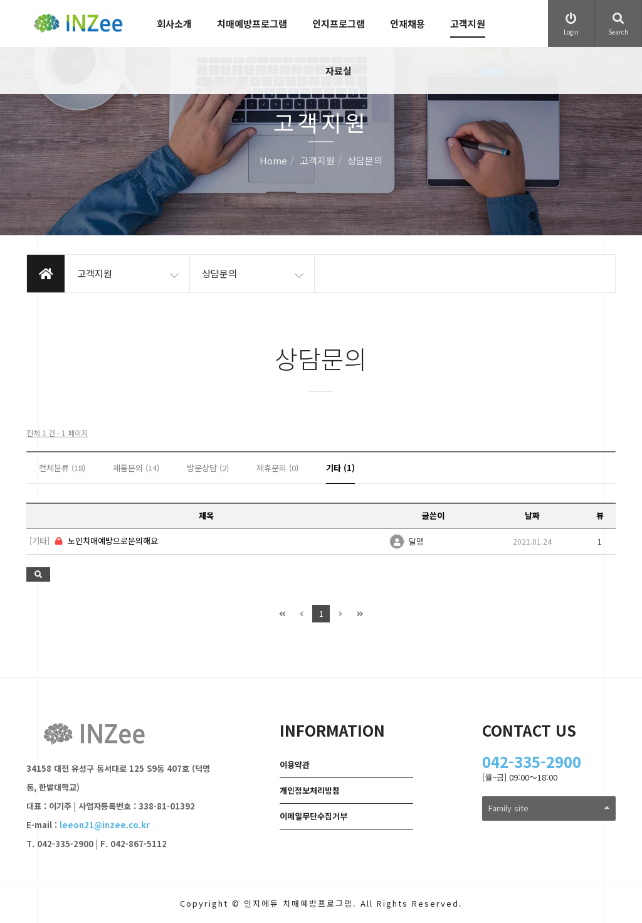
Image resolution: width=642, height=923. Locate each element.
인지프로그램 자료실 (338, 47)
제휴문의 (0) (277, 468)
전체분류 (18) (62, 468)
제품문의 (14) (136, 468)
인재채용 (407, 23)
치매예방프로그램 (252, 23)
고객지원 (467, 23)
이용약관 (295, 765)
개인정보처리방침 (310, 790)
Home (273, 161)
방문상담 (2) (208, 468)
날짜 (532, 515)
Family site (548, 808)
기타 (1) (340, 468)
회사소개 (174, 23)
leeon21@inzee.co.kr (105, 825)
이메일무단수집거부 (313, 816)
